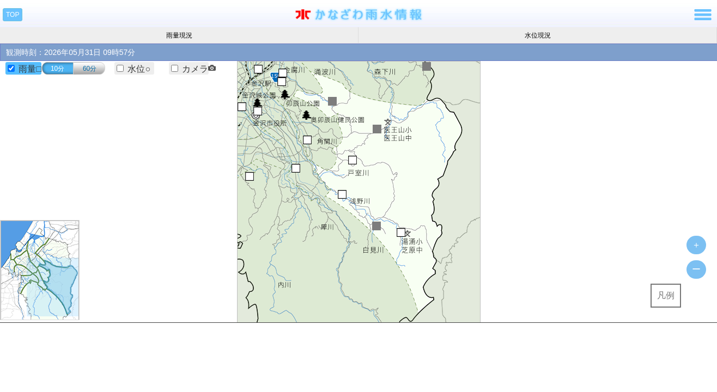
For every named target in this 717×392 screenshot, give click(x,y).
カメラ (199, 69)
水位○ (138, 69)
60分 (89, 68)
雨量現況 (179, 35)
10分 (57, 68)
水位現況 (538, 35)
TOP (12, 15)
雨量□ (30, 69)
